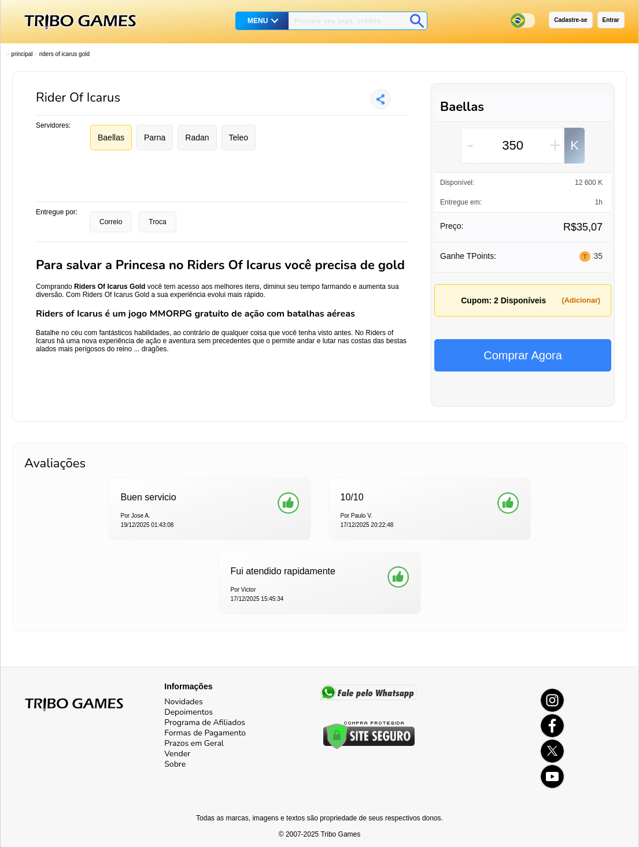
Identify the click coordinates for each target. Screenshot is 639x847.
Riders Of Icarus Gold (64, 54)
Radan (197, 137)
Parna (154, 137)
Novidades (183, 701)
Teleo (238, 137)
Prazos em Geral (194, 743)
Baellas (111, 137)
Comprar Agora (522, 355)
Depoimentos (188, 712)
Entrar (611, 20)
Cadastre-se (570, 20)
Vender (177, 753)
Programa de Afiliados (204, 722)
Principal (21, 54)
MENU (258, 21)
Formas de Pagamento (205, 732)
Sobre (175, 764)
